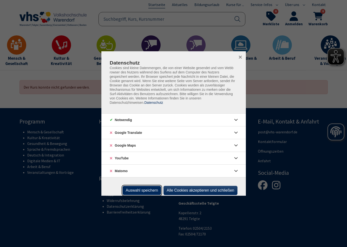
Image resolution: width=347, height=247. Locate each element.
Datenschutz (153, 102)
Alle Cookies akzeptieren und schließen (200, 190)
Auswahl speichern (142, 190)
